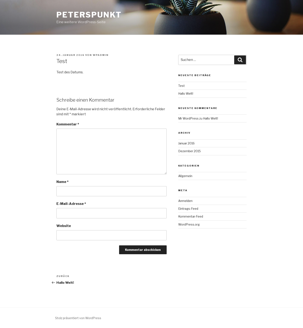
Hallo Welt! (185, 93)
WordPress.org (189, 224)
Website (63, 226)
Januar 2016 (186, 143)
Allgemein (185, 176)
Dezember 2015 (189, 151)
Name (62, 182)
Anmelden (185, 201)
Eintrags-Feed (188, 208)
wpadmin (101, 55)
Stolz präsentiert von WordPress (78, 318)
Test (181, 85)
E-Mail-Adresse (71, 204)
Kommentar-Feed (190, 216)
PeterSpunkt (89, 14)
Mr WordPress (188, 118)
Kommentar (67, 124)
